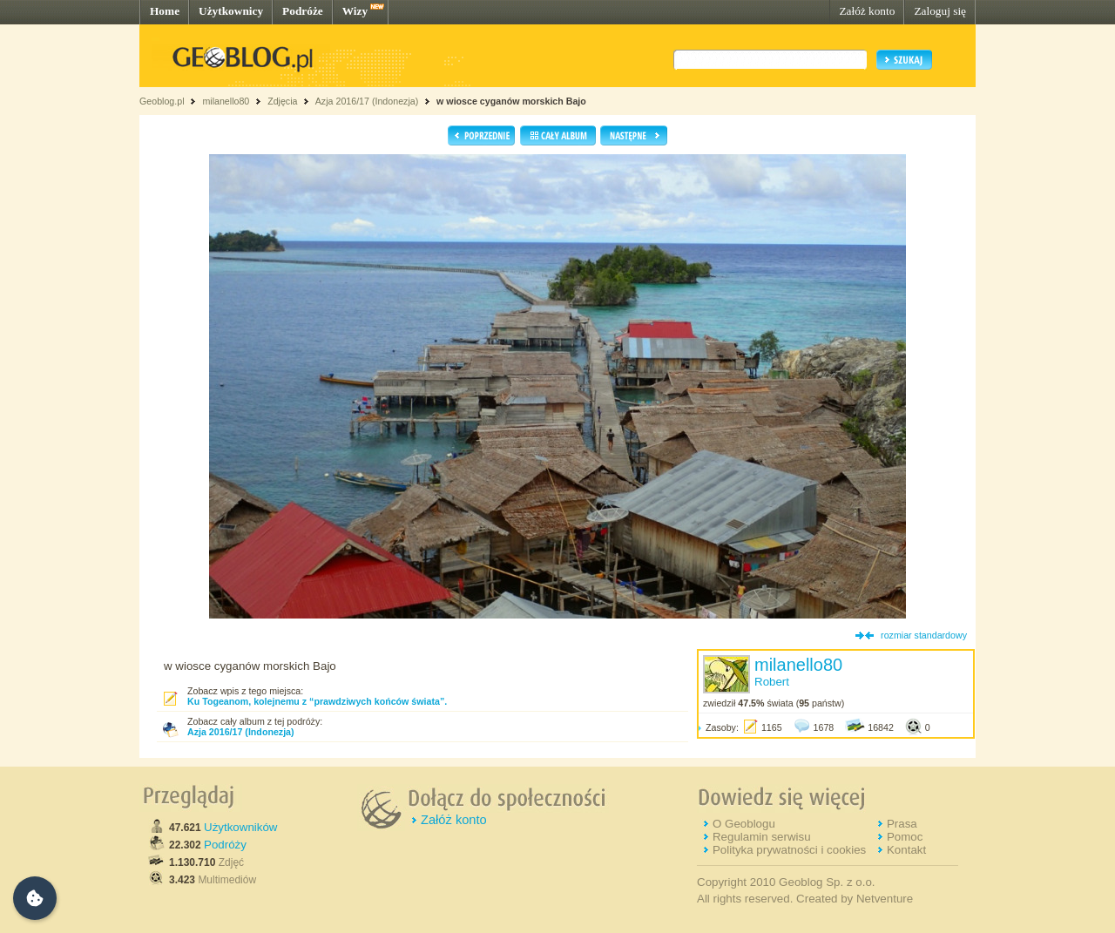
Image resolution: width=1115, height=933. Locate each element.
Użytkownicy (231, 10)
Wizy (355, 10)
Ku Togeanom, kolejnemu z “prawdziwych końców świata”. (317, 701)
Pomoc (904, 836)
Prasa (902, 823)
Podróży (225, 844)
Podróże (302, 10)
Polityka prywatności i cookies (789, 849)
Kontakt (906, 849)
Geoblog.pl (162, 101)
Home (164, 10)
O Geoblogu (744, 823)
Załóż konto (867, 10)
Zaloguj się (940, 10)
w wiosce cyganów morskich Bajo (511, 101)
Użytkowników (240, 827)
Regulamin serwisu (762, 836)
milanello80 (225, 101)
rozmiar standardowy (924, 635)
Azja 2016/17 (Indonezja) (366, 101)
